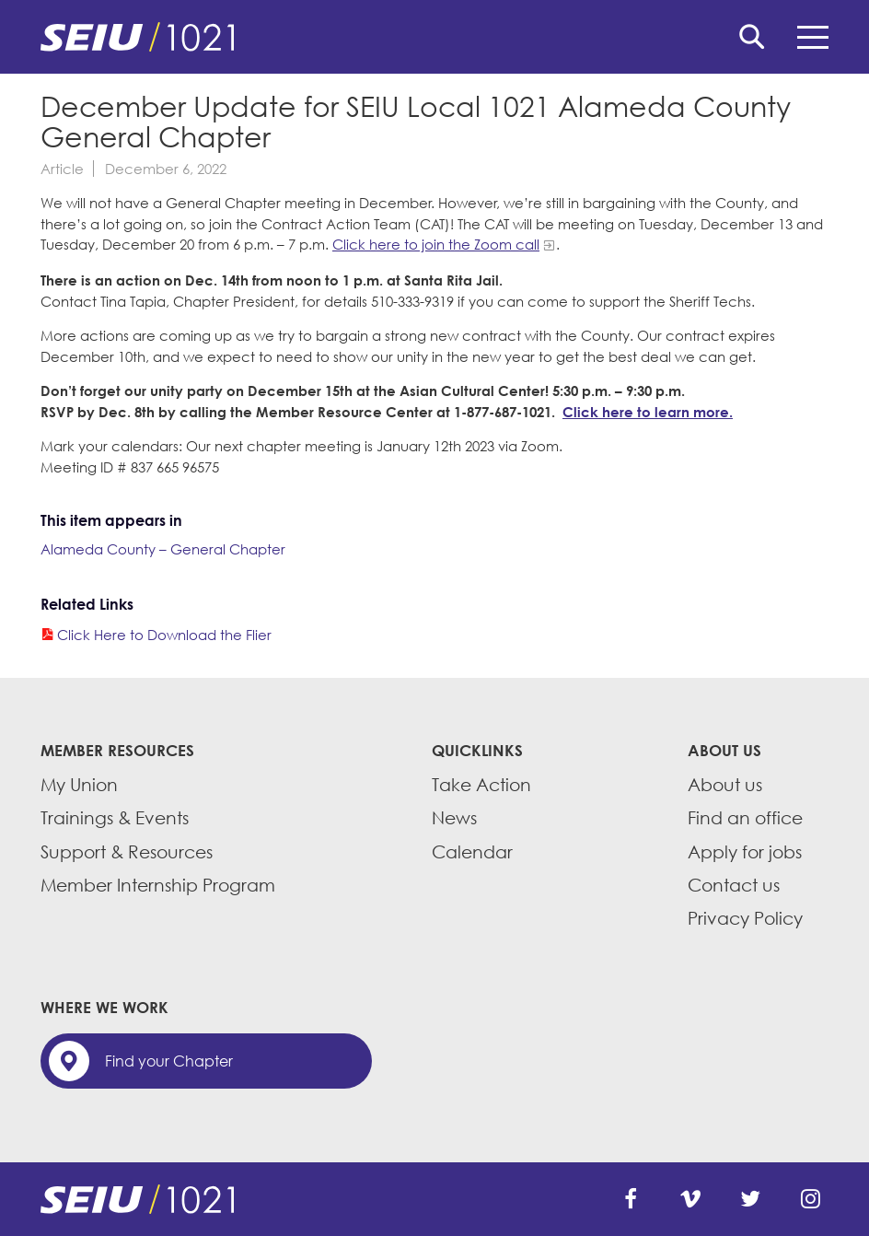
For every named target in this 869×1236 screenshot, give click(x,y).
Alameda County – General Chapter (163, 549)
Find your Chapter (169, 1061)
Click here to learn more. (647, 411)
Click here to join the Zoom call (435, 244)
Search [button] (752, 37)
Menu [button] (812, 37)
